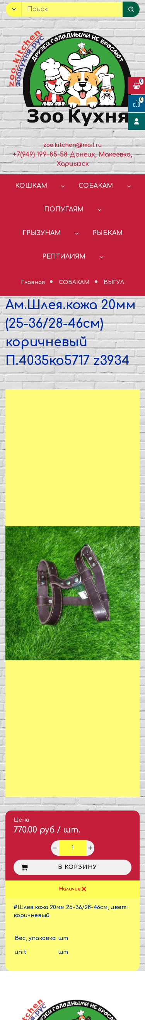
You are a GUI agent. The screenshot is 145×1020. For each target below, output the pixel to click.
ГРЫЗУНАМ (41, 233)
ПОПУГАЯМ (64, 209)
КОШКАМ (31, 185)
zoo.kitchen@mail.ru (72, 145)
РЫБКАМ (107, 233)
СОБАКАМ (95, 185)
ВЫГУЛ (114, 282)
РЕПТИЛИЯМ (63, 256)
